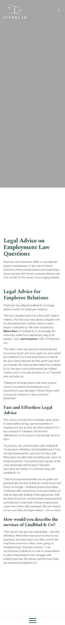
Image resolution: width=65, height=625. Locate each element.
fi (59, 10)
